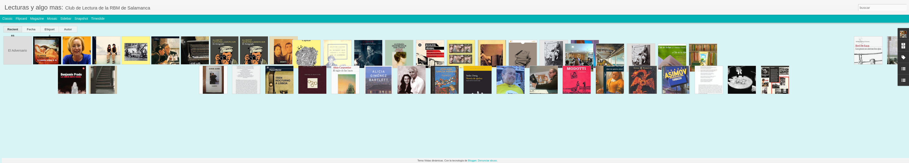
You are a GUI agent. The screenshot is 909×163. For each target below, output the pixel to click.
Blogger (472, 160)
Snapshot (81, 18)
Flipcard (21, 18)
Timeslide (98, 18)
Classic (7, 18)
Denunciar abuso (487, 160)
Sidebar (65, 18)
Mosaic (52, 18)
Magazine (37, 18)
